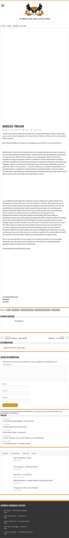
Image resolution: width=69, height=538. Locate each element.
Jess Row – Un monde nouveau (15, 511)
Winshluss (55, 310)
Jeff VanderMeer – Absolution (15, 516)
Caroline (6, 130)
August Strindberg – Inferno (22, 458)
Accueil (2, 26)
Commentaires (15, 453)
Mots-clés (26, 453)
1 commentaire (37, 130)
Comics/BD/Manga (27, 310)
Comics (9, 26)
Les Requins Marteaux (43, 310)
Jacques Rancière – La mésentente (16, 521)
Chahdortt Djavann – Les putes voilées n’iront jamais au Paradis (33, 480)
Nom (5, 384)
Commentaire (7, 364)
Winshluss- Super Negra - (18, 348)
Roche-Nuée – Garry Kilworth (22, 475)
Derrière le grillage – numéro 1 (16, 527)
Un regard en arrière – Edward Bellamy (25, 488)
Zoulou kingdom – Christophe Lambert (25, 467)
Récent (34, 453)
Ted (5, 512)
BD (9, 310)
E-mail (5, 391)
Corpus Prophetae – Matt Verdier (16, 337)
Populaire (5, 453)
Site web (5, 397)
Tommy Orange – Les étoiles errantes (18, 532)
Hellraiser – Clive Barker (53, 337)
